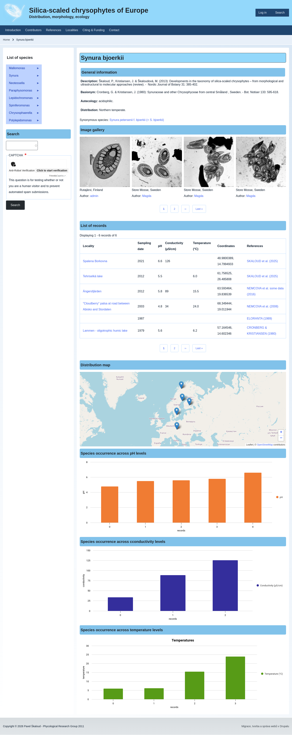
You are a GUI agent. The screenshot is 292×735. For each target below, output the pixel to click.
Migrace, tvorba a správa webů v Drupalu (265, 726)
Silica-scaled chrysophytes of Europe (88, 10)
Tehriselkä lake (93, 276)
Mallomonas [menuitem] (22, 69)
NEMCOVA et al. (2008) (262, 306)
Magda (146, 195)
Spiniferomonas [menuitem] (22, 106)
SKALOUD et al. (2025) (262, 261)
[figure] (183, 497)
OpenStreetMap (265, 444)
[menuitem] (264, 13)
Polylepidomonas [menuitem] (22, 121)
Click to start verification (52, 170)
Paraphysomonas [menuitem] (22, 91)
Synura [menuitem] (22, 76)
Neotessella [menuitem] (22, 84)
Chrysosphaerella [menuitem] (22, 114)
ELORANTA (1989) (259, 318)
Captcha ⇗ (57, 176)
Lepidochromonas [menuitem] (22, 99)
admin (94, 195)
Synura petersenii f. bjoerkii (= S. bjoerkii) (137, 119)
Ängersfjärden (92, 291)
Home (6, 39)
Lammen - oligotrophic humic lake (105, 330)
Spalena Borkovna (95, 261)
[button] (189, 401)
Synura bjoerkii (102, 57)
